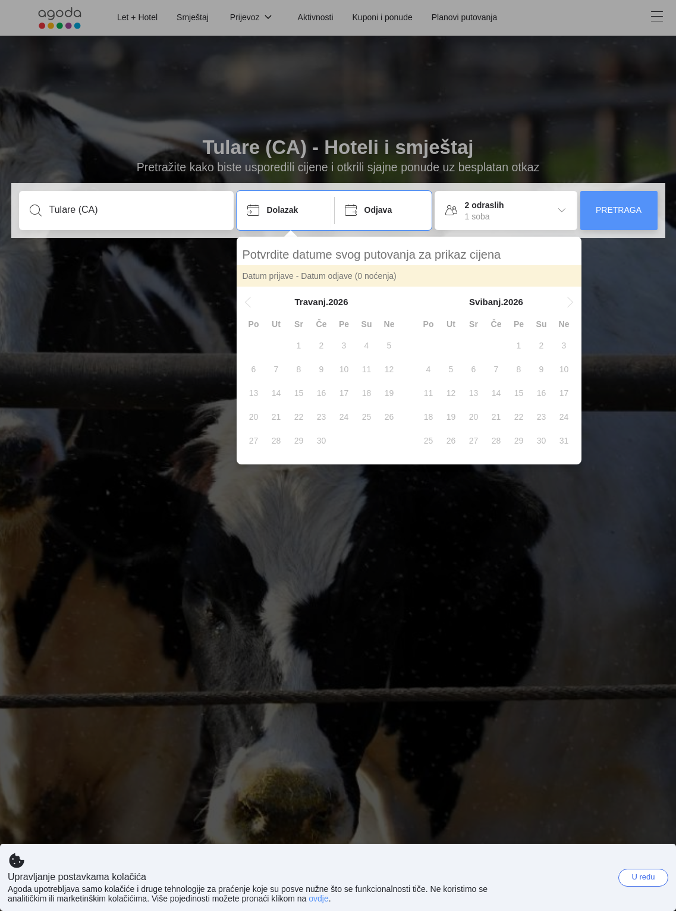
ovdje (318, 898)
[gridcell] (299, 345)
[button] (248, 302)
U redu (643, 876)
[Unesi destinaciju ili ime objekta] (135, 210)
